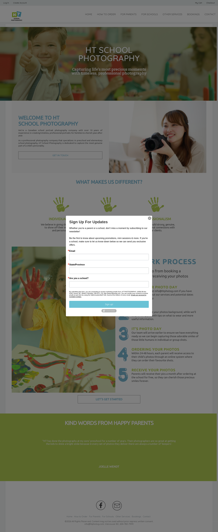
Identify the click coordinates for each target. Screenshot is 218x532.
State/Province (77, 265)
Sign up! (109, 304)
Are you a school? (79, 278)
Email (72, 251)
